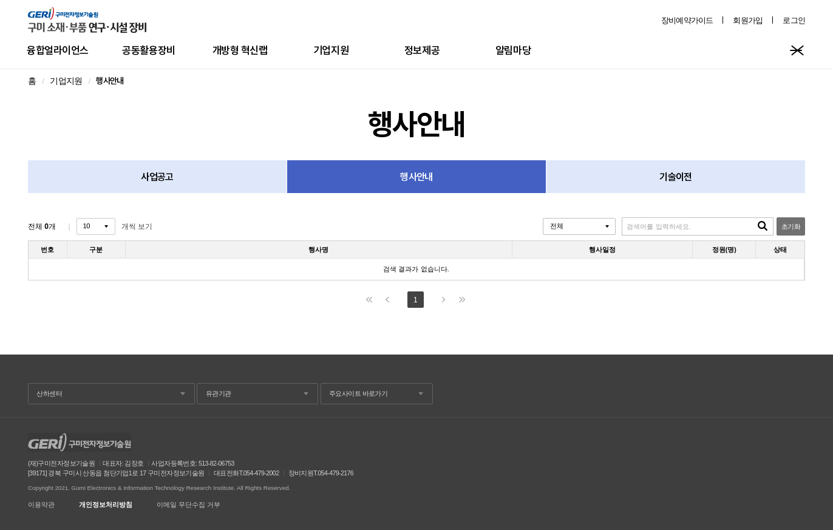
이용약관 (41, 504)
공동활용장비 (148, 50)
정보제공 (422, 50)
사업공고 (157, 177)
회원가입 (748, 20)
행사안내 (416, 177)
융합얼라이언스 (58, 50)
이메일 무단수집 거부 (188, 504)
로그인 (794, 20)
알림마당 (513, 50)
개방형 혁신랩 (240, 50)
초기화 (790, 226)
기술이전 (675, 177)
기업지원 (330, 50)
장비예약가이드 (687, 20)
